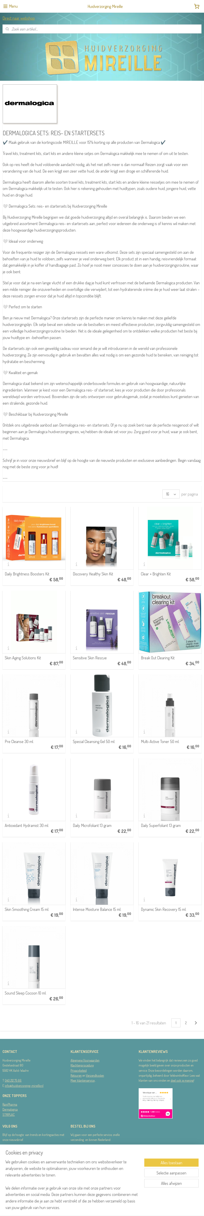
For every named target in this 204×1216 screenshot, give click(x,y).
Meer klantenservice (83, 1080)
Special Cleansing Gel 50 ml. (94, 741)
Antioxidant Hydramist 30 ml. (27, 825)
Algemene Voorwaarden (85, 1060)
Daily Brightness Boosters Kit (27, 574)
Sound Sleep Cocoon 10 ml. (25, 993)
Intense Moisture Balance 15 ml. (97, 909)
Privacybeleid (79, 1070)
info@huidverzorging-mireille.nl (24, 1086)
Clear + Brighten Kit (156, 574)
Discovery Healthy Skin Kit (93, 574)
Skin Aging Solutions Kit (23, 658)
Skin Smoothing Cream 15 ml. (27, 909)
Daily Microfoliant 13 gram (92, 825)
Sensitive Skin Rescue (90, 658)
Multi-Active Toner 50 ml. (160, 741)
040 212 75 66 (13, 1080)
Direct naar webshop (18, 18)
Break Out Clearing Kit (158, 658)
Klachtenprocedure (82, 1065)
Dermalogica (10, 1109)
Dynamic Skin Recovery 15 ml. (163, 909)
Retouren (76, 1075)
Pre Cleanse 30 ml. (19, 741)
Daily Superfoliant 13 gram (161, 825)
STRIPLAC (8, 1114)
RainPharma (9, 1104)
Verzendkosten (95, 1075)
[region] (72, 1187)
